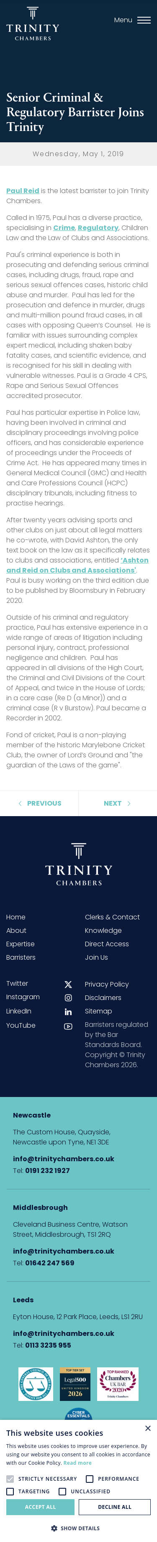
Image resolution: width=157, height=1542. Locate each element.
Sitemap (98, 1011)
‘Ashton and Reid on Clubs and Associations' (77, 565)
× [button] (147, 1429)
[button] (78, 1528)
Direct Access (107, 944)
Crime (64, 228)
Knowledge (103, 930)
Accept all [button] (40, 1507)
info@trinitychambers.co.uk (63, 1159)
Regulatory (98, 228)
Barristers (21, 957)
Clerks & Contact (112, 917)
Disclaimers (103, 998)
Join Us (96, 957)
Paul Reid (22, 191)
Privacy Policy (107, 984)
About (16, 930)
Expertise (20, 944)
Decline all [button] (114, 1507)
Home (16, 917)
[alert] (78, 1481)
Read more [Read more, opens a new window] (78, 1462)
